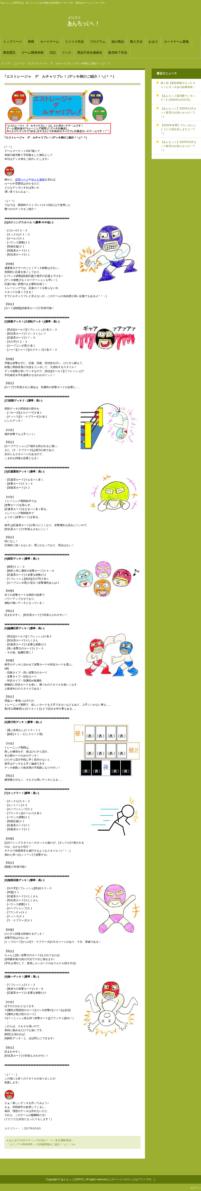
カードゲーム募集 (176, 41)
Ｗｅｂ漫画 (38, 179)
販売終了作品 (117, 52)
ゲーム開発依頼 (33, 52)
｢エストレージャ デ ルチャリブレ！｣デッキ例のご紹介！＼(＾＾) (59, 76)
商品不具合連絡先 (89, 52)
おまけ (153, 41)
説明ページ (22, 179)
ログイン (195, 1187)
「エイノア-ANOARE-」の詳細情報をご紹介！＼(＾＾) (40, 1144)
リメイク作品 (74, 41)
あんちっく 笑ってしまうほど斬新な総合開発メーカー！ (100, 21)
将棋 (31, 41)
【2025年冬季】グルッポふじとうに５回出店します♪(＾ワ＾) (178, 129)
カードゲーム (49, 41)
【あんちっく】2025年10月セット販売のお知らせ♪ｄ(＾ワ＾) (178, 146)
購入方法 (136, 41)
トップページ (12, 41)
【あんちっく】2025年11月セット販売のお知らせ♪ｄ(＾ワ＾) (178, 112)
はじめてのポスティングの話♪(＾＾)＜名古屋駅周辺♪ (41, 1140)
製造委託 (9, 52)
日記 (53, 52)
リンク (66, 52)
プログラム (97, 41)
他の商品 (117, 41)
